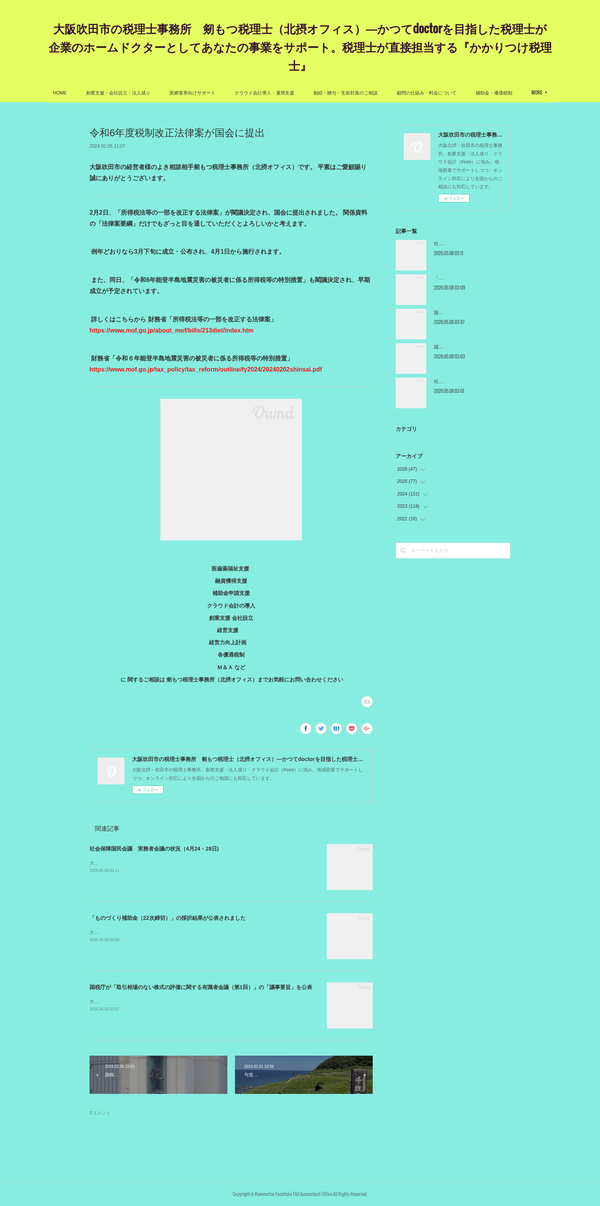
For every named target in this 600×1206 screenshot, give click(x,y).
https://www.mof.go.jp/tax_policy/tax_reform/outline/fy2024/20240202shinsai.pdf (206, 369)
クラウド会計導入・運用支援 (292, 93)
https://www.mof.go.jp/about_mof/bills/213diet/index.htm (172, 330)
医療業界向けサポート (220, 93)
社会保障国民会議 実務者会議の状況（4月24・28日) (154, 849)
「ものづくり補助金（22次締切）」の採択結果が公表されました (168, 918)
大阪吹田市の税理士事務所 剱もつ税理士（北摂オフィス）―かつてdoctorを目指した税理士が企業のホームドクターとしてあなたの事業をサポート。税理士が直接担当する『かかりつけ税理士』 (300, 46)
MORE (509, 92)
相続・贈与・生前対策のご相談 (373, 93)
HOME (88, 93)
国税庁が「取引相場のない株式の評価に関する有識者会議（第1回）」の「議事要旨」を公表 (201, 987)
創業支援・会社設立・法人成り (146, 93)
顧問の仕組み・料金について (454, 93)
